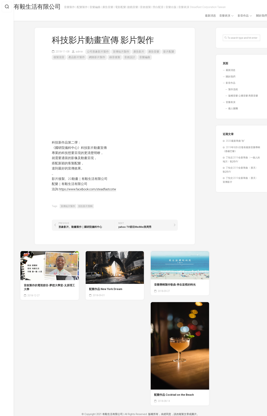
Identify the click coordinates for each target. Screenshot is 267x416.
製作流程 (233, 89)
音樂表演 (218, 15)
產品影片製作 (76, 57)
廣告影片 (138, 51)
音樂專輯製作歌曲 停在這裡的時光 (175, 284)
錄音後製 (114, 57)
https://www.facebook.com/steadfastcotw (89, 189)
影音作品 (236, 15)
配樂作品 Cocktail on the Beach (174, 394)
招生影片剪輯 (85, 206)
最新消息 (203, 15)
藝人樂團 (233, 108)
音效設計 (129, 57)
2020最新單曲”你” (235, 140)
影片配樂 (168, 51)
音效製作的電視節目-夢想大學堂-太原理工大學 (49, 287)
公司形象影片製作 (98, 51)
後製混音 (58, 57)
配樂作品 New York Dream (105, 289)
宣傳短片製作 (121, 51)
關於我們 (254, 15)
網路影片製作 (97, 57)
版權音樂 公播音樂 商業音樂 (243, 95)
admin (79, 51)
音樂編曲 (144, 57)
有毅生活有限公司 (44, 7)
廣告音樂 (153, 51)
